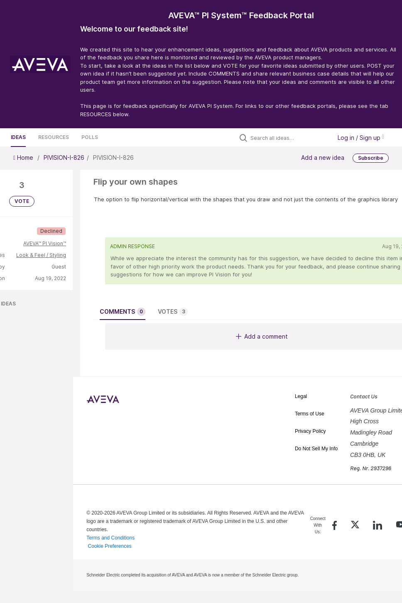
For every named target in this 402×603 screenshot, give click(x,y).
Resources (53, 137)
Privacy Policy (310, 431)
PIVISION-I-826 (64, 157)
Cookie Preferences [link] (109, 546)
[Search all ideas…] (289, 138)
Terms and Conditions (110, 538)
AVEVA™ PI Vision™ (44, 243)
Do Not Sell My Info (316, 449)
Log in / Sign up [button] (361, 137)
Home (24, 157)
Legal (301, 396)
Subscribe (370, 158)
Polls (89, 137)
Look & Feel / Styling (41, 255)
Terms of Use (309, 414)
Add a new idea (322, 157)
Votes (173, 312)
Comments (122, 312)
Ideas (18, 137)
